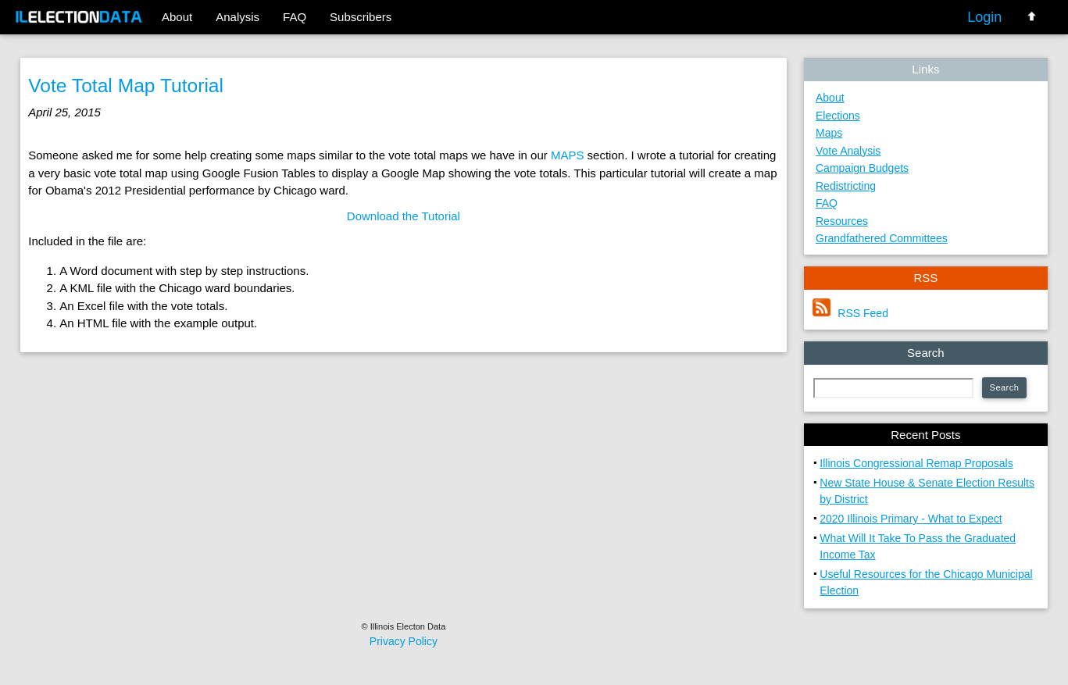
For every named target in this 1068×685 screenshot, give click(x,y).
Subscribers (360, 16)
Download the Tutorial (403, 216)
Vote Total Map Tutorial (125, 85)
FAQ (294, 16)
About (177, 16)
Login (984, 17)
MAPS (567, 155)
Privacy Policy (404, 641)
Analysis (237, 16)
